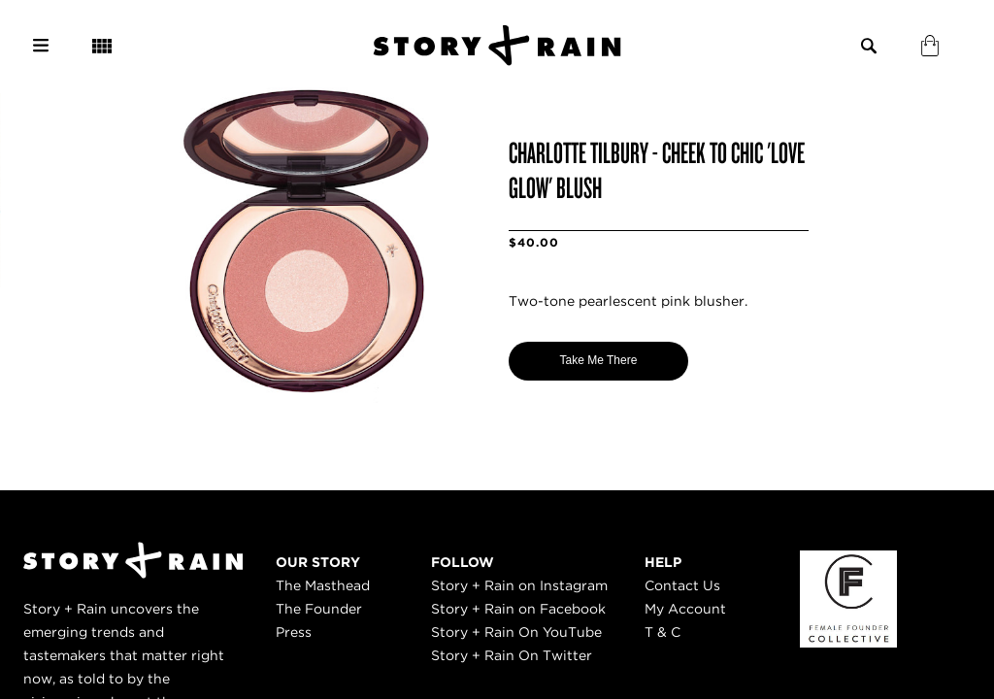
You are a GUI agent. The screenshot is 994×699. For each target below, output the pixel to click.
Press (294, 632)
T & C (662, 632)
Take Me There (599, 360)
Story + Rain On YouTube (516, 632)
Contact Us (682, 585)
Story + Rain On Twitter (511, 655)
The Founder (319, 608)
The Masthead (323, 585)
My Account (685, 608)
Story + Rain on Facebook (518, 608)
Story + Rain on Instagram (519, 585)
